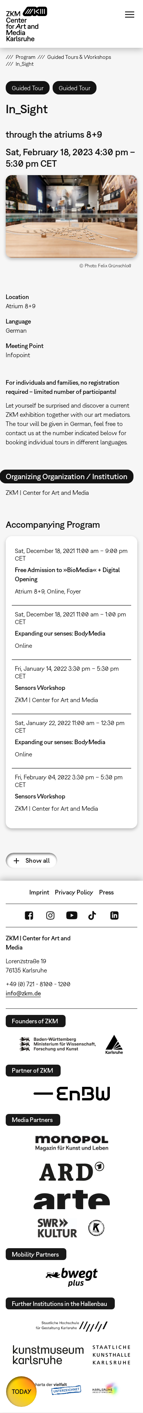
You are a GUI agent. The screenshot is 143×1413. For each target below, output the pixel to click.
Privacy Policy (74, 892)
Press (106, 892)
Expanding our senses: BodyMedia (60, 633)
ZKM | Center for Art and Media (56, 699)
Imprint (39, 892)
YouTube (71, 915)
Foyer (74, 591)
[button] (71, 216)
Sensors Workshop (40, 687)
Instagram (50, 915)
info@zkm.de (23, 993)
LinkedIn (114, 915)
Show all (38, 860)
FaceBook (29, 915)
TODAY (21, 1391)
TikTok (93, 915)
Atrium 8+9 (20, 305)
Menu (129, 14)
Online (55, 591)
